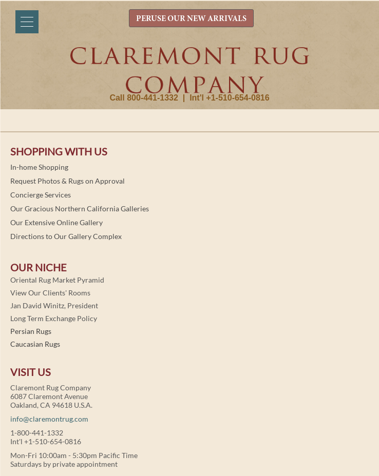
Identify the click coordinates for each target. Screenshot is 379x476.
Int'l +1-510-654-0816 (229, 97)
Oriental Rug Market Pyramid (57, 279)
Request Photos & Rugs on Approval (67, 180)
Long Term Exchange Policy (53, 318)
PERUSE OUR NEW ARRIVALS (191, 19)
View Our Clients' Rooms (50, 292)
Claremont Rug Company (189, 70)
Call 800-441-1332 (143, 97)
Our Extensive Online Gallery (56, 222)
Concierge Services (40, 194)
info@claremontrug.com (49, 418)
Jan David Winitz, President (54, 305)
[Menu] (27, 21)
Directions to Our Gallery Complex (66, 236)
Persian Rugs (30, 331)
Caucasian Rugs (35, 344)
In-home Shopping (39, 167)
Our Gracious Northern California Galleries (79, 208)
